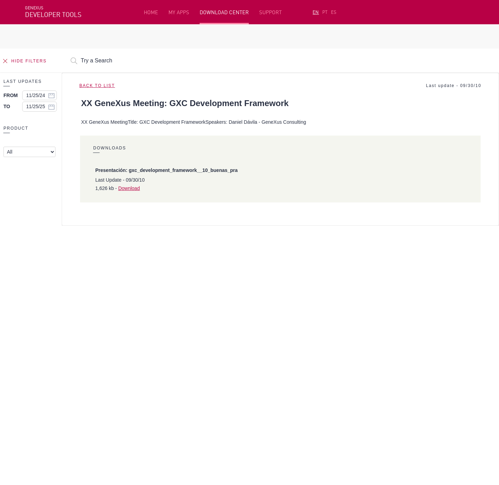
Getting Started (44, 346)
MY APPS (178, 12)
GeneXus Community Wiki (201, 368)
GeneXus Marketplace (197, 357)
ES (333, 12)
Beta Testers (41, 357)
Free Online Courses (195, 346)
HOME (151, 12)
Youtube (129, 405)
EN (316, 12)
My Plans (36, 368)
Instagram (61, 405)
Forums (371, 357)
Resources (374, 335)
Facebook (35, 405)
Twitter (107, 405)
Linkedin (86, 405)
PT (324, 12)
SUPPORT (270, 12)
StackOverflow (158, 405)
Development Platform (200, 335)
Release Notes (379, 368)
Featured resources (48, 335)
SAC (366, 346)
